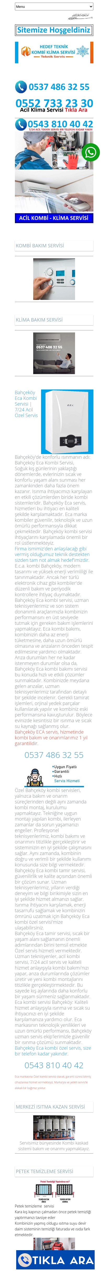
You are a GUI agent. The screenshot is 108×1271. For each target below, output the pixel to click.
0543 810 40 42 (54, 1065)
